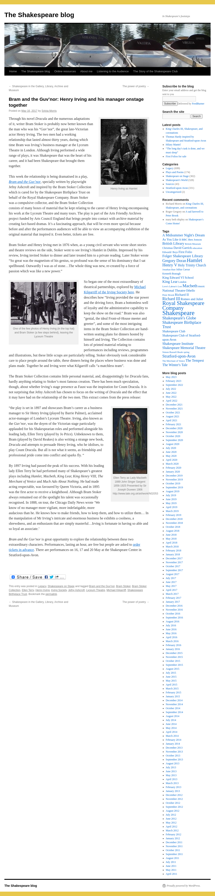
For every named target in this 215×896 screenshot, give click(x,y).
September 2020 (174, 440)
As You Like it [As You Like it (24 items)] (171, 239)
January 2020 (173, 471)
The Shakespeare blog (39, 14)
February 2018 (173, 550)
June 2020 (171, 451)
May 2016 (171, 633)
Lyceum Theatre (95, 590)
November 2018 (174, 522)
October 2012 (173, 802)
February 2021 (173, 424)
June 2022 (171, 392)
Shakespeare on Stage (61, 586)
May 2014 (171, 728)
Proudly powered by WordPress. (184, 885)
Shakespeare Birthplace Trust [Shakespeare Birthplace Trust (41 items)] (181, 324)
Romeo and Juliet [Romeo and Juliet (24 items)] (192, 299)
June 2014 (171, 724)
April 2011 (171, 873)
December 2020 (174, 428)
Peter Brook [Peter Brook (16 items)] (168, 295)
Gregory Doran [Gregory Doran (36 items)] (174, 261)
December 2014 (174, 700)
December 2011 (174, 842)
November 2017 (174, 562)
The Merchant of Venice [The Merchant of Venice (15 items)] (173, 361)
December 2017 (174, 558)
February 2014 (173, 739)
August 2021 (172, 416)
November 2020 (174, 432)
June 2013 (171, 771)
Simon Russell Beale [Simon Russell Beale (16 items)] (172, 352)
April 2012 (171, 826)
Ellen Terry (28, 590)
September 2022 (174, 384)
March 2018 (172, 546)
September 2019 (174, 487)
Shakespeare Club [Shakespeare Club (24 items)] (173, 331)
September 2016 (174, 617)
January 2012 (173, 838)
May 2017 (171, 586)
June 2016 (171, 629)
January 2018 (173, 554)
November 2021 (174, 408)
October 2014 (173, 708)
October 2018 (173, 526)
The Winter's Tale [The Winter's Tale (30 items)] (175, 365)
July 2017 (171, 578)
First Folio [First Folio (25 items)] (185, 252)
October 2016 (173, 613)
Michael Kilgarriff (116, 590)
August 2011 (172, 858)
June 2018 (171, 534)
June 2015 (171, 676)
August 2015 (172, 668)
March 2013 (172, 783)
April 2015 (171, 684)
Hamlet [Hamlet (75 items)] (194, 260)
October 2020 (173, 436)
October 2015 (173, 660)
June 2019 (171, 499)
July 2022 (171, 388)
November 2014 (174, 704)
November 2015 (174, 657)
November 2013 (174, 751)
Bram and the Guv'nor (102, 586)
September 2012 (174, 806)
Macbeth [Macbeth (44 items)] (190, 285)
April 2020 (171, 459)
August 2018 (172, 530)
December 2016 (174, 605)
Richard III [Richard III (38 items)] (171, 299)
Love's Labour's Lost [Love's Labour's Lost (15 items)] (172, 286)
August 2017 (172, 574)
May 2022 (171, 396)
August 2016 (172, 621)
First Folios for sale (176, 156)
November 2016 (174, 609)
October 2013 (173, 755)
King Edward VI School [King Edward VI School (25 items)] (178, 277)
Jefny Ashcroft (76, 590)
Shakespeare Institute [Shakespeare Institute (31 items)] (178, 344)
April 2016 (171, 637)
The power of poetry (135, 86)
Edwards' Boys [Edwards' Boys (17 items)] (170, 252)
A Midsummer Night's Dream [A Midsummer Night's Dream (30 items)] (183, 235)
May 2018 (171, 538)
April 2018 (171, 542)
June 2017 (171, 582)
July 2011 (171, 862)
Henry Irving (43, 590)
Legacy (42, 586)
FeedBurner (198, 103)
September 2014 (174, 712)
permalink (51, 594)
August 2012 (172, 810)
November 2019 (174, 479)
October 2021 (173, 412)
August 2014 (172, 716)
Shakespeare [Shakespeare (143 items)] (178, 312)
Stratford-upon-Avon (177, 187)
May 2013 (171, 775)
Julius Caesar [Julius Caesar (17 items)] (183, 269)
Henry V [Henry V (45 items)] (169, 265)
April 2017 (171, 589)
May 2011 (171, 869)
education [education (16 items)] (197, 248)
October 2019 (173, 483)
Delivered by (190, 103)
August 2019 (172, 491)
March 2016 (172, 641)
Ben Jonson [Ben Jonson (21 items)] (195, 239)
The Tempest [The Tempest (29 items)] (195, 360)
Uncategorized (173, 191)
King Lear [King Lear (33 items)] (170, 282)
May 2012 (171, 822)
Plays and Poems (175, 172)
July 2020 (171, 448)
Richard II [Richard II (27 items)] (182, 294)
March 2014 (172, 735)
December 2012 (174, 795)
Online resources (65, 71)
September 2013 (174, 759)
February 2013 (173, 787)
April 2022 (171, 400)
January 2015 (173, 696)
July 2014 (171, 720)
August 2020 (172, 444)
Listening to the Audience (113, 71)
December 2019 (174, 475)
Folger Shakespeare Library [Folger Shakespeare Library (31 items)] (182, 256)
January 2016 (173, 649)
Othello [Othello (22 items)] (190, 290)
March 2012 (172, 830)
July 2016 (171, 625)
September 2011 (174, 854)
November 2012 (174, 798)
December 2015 (174, 653)
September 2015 (174, 664)
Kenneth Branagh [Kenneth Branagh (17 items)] (171, 273)
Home (13, 71)
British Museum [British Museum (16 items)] (193, 244)
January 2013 (173, 791)
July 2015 (171, 672)
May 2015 (171, 680)
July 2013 (171, 767)
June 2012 (171, 818)
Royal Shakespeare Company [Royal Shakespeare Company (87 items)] (183, 305)
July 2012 (171, 814)
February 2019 (173, 515)
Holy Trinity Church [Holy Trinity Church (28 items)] (192, 265)
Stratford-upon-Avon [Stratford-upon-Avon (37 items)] (178, 356)
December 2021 (174, 404)
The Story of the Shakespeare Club (155, 71)
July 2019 (171, 495)
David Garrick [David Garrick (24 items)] (183, 248)
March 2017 (172, 593)
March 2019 (172, 511)
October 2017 (173, 566)
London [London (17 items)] (182, 281)
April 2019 (171, 507)
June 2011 (171, 866)
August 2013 (172, 763)
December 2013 (174, 747)
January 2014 (173, 743)
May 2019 (171, 503)
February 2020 (173, 467)
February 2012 (173, 834)
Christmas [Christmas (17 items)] (167, 248)
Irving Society (59, 590)
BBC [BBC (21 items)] (185, 239)
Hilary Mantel (173, 144)
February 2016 (173, 645)
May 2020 (171, 455)
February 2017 (173, 597)
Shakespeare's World (177, 180)
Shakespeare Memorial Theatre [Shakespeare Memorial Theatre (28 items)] (183, 348)
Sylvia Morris (49, 110)
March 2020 (172, 463)
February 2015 (173, 692)
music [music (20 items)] (201, 286)
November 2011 (174, 846)
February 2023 (173, 380)
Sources (170, 184)
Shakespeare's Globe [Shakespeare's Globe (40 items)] (179, 318)
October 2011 (173, 850)
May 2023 (171, 377)
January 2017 (173, 601)
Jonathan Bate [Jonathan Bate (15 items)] (169, 269)
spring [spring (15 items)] (187, 352)
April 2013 (171, 779)
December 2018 (174, 519)
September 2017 (174, 570)
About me (86, 71)
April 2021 (171, 420)
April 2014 (171, 731)
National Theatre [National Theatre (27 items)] (173, 290)
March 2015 (172, 688)
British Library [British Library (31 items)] (173, 243)
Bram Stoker (123, 586)
